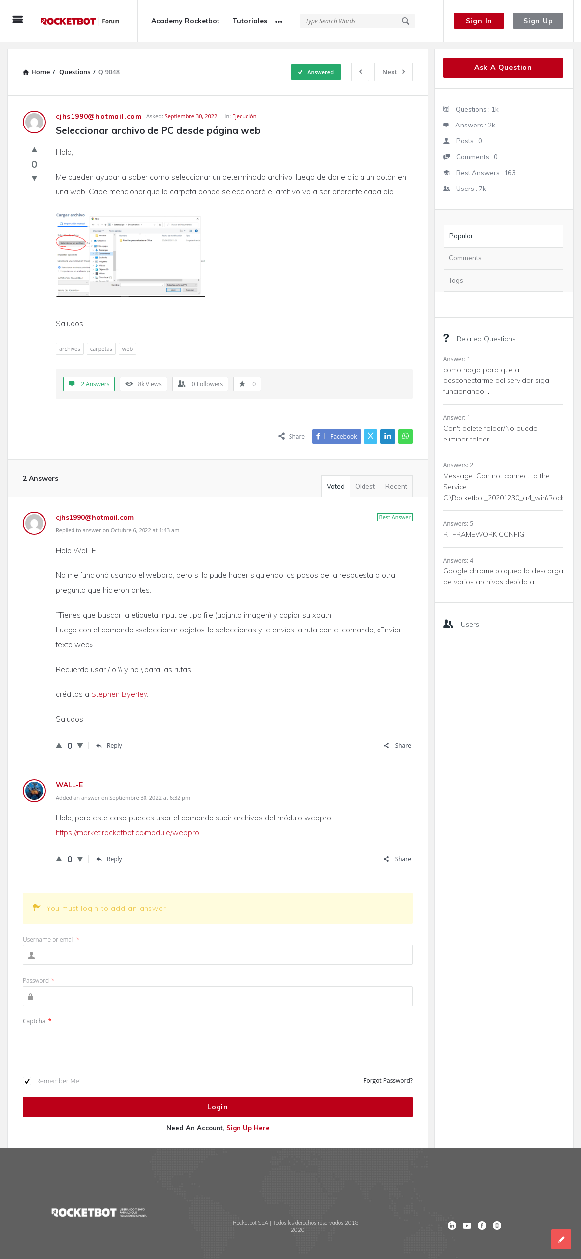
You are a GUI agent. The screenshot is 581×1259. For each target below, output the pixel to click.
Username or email (51, 933)
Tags (456, 274)
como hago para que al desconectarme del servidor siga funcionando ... (496, 374)
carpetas (101, 342)
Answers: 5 (458, 517)
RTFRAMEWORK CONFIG (483, 527)
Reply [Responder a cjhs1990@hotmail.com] (109, 739)
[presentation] (98, 1039)
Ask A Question (503, 61)
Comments (465, 251)
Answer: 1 (457, 352)
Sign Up (538, 20)
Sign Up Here (248, 1121)
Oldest (365, 480)
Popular (461, 229)
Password (39, 974)
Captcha (37, 1014)
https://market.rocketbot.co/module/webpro (127, 826)
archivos (69, 342)
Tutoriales (249, 20)
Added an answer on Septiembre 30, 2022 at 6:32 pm (123, 791)
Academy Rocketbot (185, 20)
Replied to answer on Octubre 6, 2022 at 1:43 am (117, 523)
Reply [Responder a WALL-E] (109, 852)
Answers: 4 (458, 554)
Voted (336, 480)
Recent (396, 480)
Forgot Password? (388, 1074)
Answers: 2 (458, 458)
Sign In (479, 20)
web (127, 342)
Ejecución (244, 109)
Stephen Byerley (119, 687)
